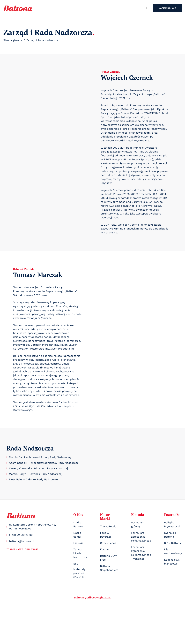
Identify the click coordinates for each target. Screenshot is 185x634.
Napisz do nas (167, 8)
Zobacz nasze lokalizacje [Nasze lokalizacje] (22, 549)
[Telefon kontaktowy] (33, 535)
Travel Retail (108, 526)
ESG (76, 563)
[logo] (18, 8)
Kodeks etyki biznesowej (172, 561)
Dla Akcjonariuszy (173, 551)
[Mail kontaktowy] (33, 541)
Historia (78, 543)
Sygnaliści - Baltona (171, 534)
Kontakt (137, 514)
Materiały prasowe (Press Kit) (80, 573)
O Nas (78, 514)
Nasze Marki (105, 516)
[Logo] (21, 516)
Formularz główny (137, 524)
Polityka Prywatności (172, 524)
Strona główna (12, 40)
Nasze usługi (77, 534)
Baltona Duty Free (108, 557)
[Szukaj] (146, 8)
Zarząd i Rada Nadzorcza (80, 553)
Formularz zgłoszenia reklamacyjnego (141, 536)
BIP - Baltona (172, 543)
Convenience (108, 543)
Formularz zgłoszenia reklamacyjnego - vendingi (141, 552)
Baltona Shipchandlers (109, 568)
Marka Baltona (78, 524)
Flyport (104, 549)
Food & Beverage (105, 534)
